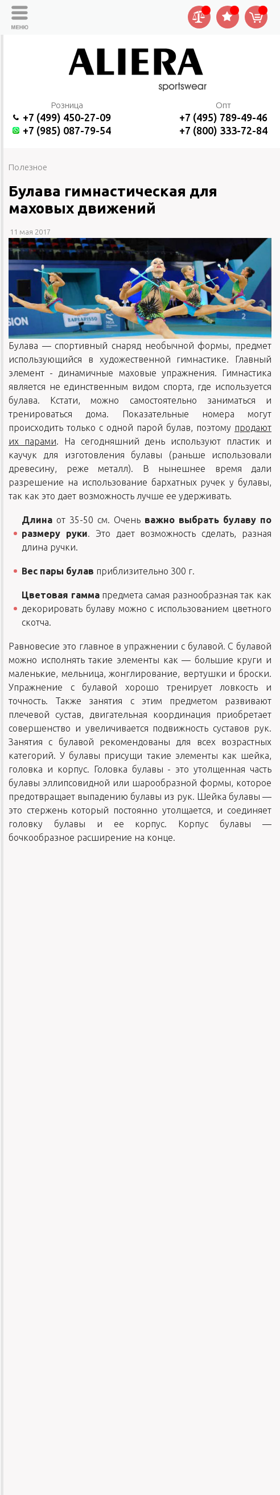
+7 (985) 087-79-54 (67, 130)
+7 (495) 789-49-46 (223, 117)
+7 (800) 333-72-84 (223, 130)
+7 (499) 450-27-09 (67, 117)
